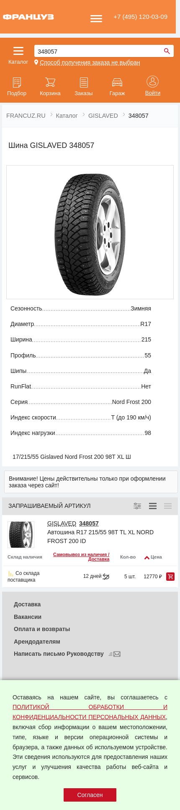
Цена (156, 556)
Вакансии (27, 616)
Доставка (27, 604)
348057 (89, 523)
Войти (152, 93)
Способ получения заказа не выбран (90, 62)
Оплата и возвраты (42, 629)
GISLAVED (61, 523)
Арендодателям (37, 641)
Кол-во (128, 556)
